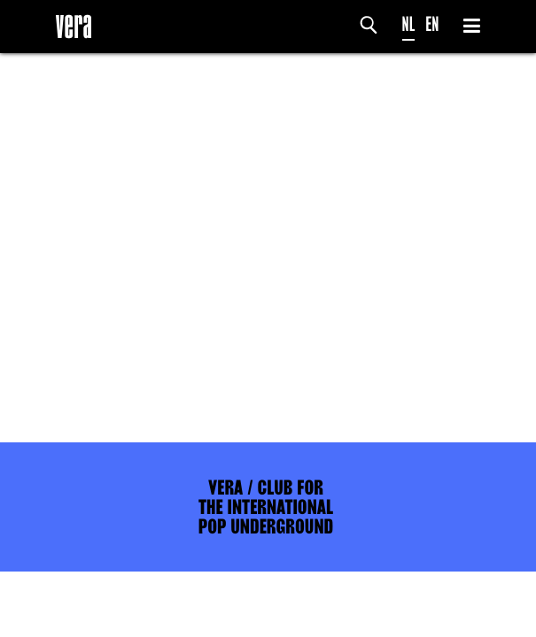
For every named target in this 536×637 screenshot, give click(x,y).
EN (432, 24)
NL (409, 24)
